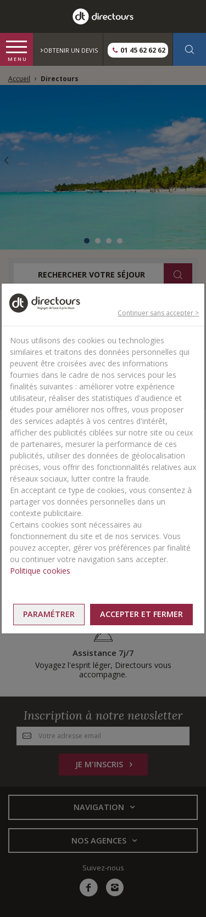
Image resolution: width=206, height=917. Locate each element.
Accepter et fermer (141, 614)
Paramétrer (49, 614)
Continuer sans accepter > (158, 313)
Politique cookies (40, 570)
